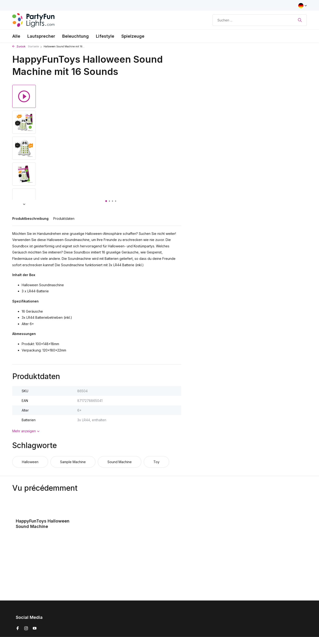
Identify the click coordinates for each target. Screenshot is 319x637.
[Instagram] (26, 628)
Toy (156, 462)
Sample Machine (73, 462)
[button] (106, 201)
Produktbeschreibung (30, 218)
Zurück (18, 46)
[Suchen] (260, 20)
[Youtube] (35, 628)
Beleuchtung (75, 36)
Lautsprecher (41, 36)
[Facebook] (18, 628)
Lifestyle (105, 36)
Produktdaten (63, 218)
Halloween (30, 462)
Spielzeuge (132, 36)
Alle (16, 36)
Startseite (35, 46)
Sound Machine (119, 462)
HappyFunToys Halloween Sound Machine (43, 524)
